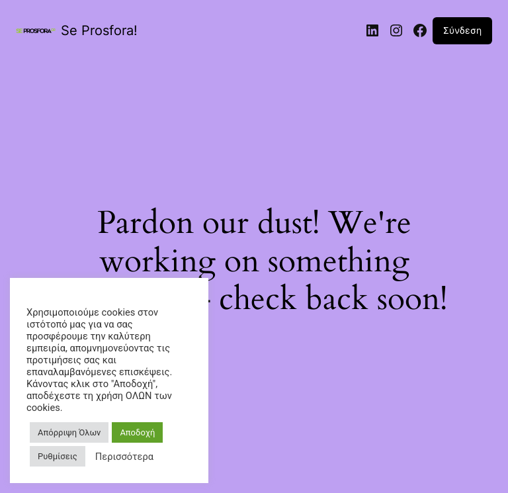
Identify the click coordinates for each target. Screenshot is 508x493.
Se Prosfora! (99, 30)
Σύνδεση (462, 30)
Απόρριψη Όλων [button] (69, 432)
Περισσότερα (124, 457)
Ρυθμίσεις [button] (57, 456)
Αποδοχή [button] (137, 432)
